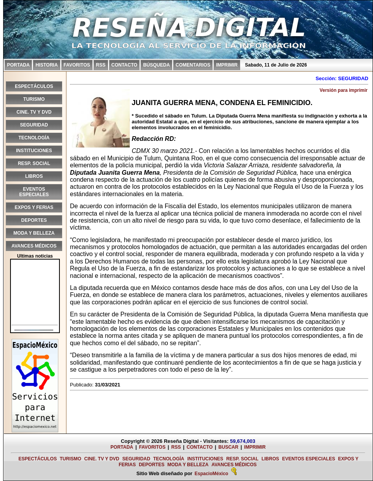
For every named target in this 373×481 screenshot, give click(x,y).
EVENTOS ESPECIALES (34, 191)
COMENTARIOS (193, 65)
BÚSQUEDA (156, 65)
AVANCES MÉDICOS (33, 246)
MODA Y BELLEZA (34, 233)
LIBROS (34, 176)
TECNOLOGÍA (34, 137)
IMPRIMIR (226, 65)
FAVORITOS (77, 65)
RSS (101, 65)
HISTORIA (46, 65)
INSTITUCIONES (34, 150)
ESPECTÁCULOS (34, 86)
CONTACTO (125, 65)
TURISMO (34, 99)
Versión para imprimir (344, 90)
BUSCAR (228, 447)
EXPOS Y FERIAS (34, 207)
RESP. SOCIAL (34, 163)
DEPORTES (34, 220)
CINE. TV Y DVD (33, 112)
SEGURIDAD (34, 125)
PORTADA (18, 65)
